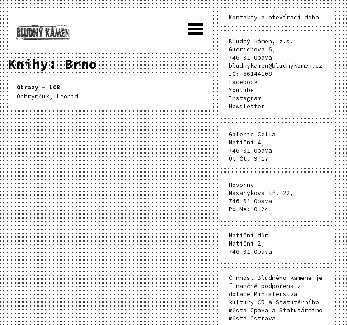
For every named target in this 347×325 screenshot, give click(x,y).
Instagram (245, 98)
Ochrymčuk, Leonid (47, 92)
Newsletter (247, 106)
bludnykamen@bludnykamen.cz (276, 66)
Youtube (241, 90)
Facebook (243, 82)
